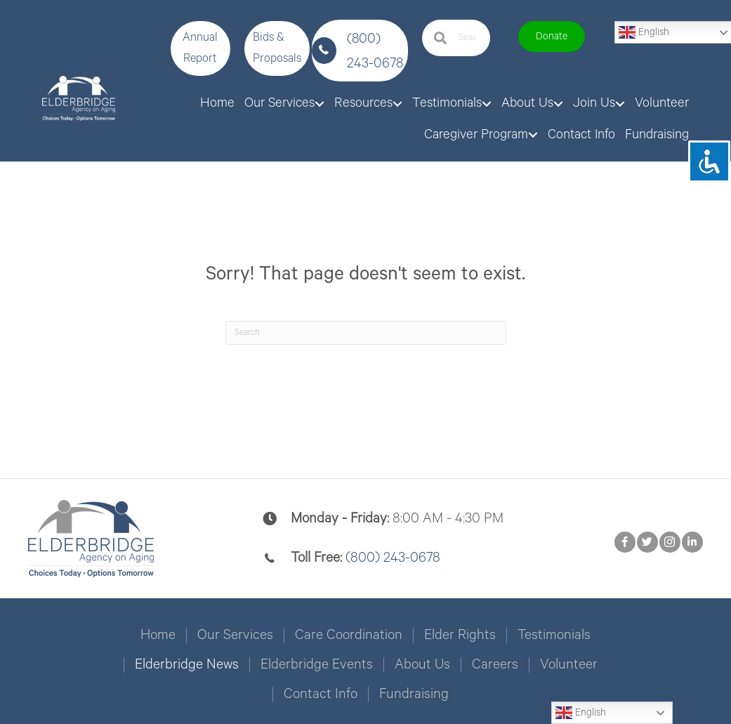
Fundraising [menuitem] (414, 691)
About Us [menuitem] (422, 662)
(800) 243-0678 (392, 555)
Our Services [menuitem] (235, 632)
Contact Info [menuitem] (320, 691)
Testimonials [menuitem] (554, 632)
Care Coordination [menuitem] (348, 632)
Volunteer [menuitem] (569, 662)
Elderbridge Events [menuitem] (317, 662)
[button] (201, 47)
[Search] (365, 330)
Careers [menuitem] (495, 662)
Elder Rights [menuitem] (460, 632)
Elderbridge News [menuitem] (187, 662)
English (580, 712)
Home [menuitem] (158, 632)
